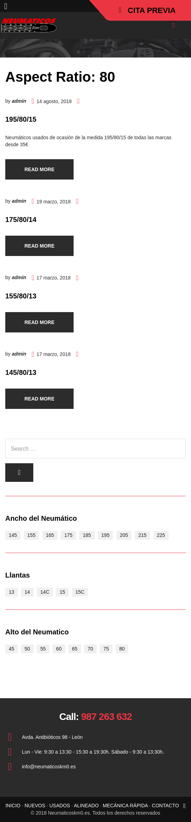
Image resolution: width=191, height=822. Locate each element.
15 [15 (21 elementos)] (62, 592)
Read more (40, 169)
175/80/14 (20, 219)
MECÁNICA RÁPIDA (125, 805)
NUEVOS (35, 805)
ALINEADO (86, 805)
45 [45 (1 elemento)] (11, 649)
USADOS (59, 805)
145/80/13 (20, 372)
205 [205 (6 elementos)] (124, 535)
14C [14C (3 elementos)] (44, 592)
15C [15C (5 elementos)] (79, 592)
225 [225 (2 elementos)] (161, 535)
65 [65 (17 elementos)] (74, 649)
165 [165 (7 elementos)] (50, 535)
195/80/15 (20, 119)
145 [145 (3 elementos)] (13, 535)
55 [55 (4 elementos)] (43, 649)
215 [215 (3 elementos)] (142, 535)
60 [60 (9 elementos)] (59, 649)
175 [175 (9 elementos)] (68, 535)
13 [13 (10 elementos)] (11, 592)
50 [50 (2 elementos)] (27, 649)
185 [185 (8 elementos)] (87, 535)
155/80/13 (20, 296)
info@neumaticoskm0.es (49, 766)
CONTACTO (165, 805)
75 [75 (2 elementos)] (106, 649)
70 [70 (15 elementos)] (90, 649)
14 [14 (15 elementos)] (27, 592)
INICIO (12, 805)
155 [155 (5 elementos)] (31, 535)
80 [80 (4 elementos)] (122, 649)
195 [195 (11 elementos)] (105, 535)
